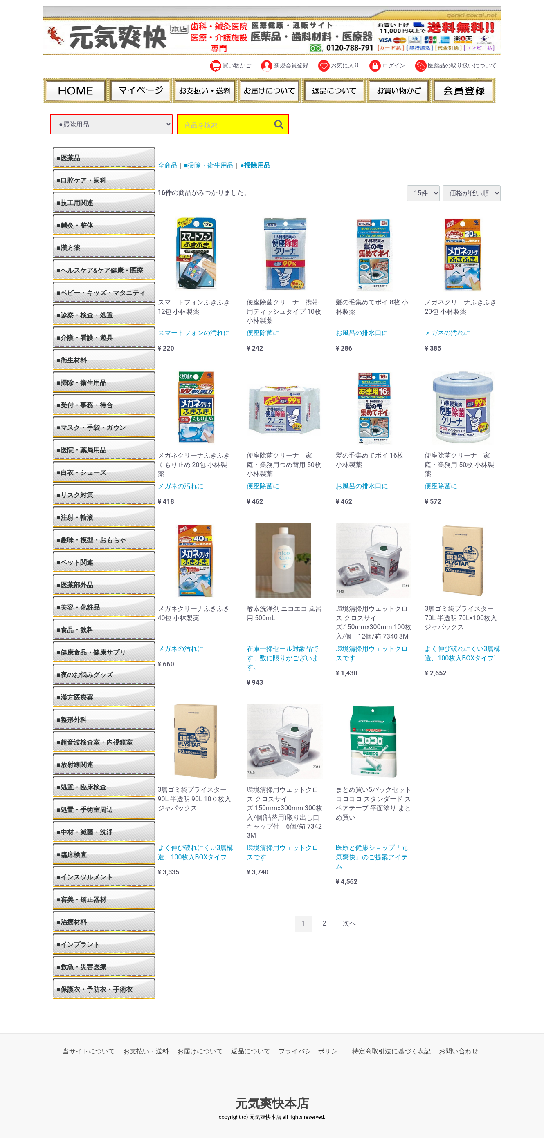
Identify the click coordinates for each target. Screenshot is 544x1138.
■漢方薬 (68, 248)
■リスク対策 (74, 495)
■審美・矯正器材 (81, 899)
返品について (250, 1051)
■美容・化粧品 (78, 607)
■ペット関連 (74, 562)
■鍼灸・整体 (74, 225)
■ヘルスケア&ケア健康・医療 (99, 270)
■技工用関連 (74, 203)
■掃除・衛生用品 (81, 383)
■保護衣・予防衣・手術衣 (94, 989)
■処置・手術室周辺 (84, 810)
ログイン (387, 66)
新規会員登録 (284, 66)
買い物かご (230, 66)
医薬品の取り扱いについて (456, 66)
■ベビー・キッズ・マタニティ (101, 293)
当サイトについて (89, 1051)
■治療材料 (71, 922)
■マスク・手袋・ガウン (91, 428)
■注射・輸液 (74, 517)
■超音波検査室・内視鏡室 (94, 742)
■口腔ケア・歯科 (81, 180)
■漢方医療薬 (74, 697)
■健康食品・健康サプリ (91, 652)
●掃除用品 (255, 165)
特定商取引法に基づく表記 (391, 1051)
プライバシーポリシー (311, 1051)
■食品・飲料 (74, 630)
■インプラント (78, 944)
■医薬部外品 (74, 585)
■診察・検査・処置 (84, 315)
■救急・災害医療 (81, 967)
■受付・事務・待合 (84, 405)
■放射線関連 (74, 765)
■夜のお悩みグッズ (84, 675)
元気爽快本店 (272, 1104)
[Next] (349, 924)
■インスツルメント (84, 877)
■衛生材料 (71, 360)
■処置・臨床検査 (81, 787)
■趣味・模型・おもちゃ (91, 540)
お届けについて (200, 1051)
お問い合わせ (458, 1051)
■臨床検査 (71, 855)
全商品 (168, 165)
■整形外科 (71, 720)
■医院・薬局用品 (81, 450)
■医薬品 (68, 158)
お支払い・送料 (146, 1051)
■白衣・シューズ (81, 472)
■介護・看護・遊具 (84, 338)
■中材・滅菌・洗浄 (84, 832)
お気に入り (339, 66)
